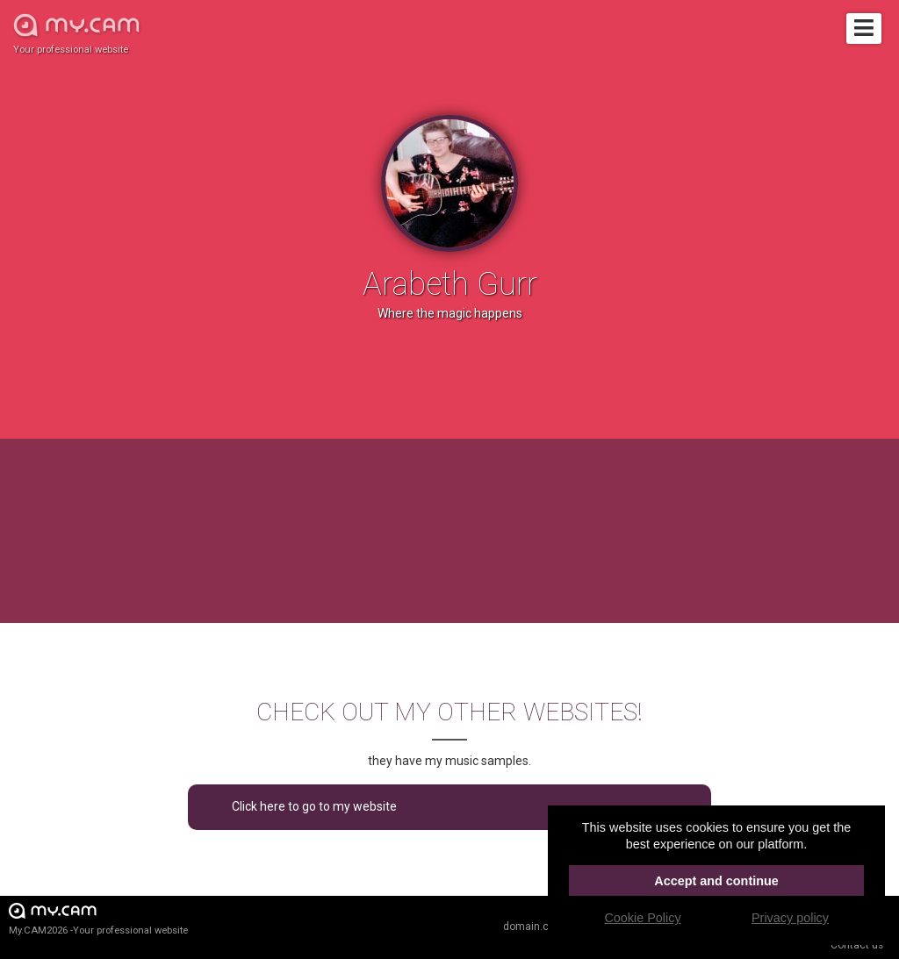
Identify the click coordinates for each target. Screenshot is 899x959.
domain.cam (534, 926)
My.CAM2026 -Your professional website (98, 918)
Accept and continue (716, 881)
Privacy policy (790, 918)
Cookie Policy (642, 918)
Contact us (857, 945)
